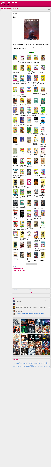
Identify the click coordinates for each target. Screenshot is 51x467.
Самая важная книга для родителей (29, 186)
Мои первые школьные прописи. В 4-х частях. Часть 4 (16, 238)
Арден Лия (34, 260)
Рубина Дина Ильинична (36, 208)
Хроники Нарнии (35, 186)
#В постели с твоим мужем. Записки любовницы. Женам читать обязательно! (23, 62)
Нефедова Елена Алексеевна (16, 95)
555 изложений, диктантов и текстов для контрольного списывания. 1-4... (23, 166)
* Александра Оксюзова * (47, 459)
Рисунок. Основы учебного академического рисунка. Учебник (16, 155)
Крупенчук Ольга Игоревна (43, 135)
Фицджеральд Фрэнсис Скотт (16, 187)
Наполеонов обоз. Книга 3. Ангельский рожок (36, 207)
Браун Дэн (41, 62)
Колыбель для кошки (42, 238)
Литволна (49, 463)
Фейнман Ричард (42, 260)
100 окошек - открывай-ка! (23, 153)
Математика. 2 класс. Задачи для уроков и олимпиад (30, 164)
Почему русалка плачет (29, 82)
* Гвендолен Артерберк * (16, 461)
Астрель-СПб (26, 463)
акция (24, 463)
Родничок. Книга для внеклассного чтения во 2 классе (29, 259)
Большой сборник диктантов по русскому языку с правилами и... (23, 94)
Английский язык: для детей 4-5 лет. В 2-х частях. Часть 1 (23, 113)
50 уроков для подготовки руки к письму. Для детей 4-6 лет (43, 155)
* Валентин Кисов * (34, 460)
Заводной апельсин (29, 207)
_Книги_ (15, 266)
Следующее (15, 289)
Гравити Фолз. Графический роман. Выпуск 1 (16, 105)
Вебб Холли (41, 105)
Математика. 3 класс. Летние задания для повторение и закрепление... (16, 82)
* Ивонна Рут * (43, 461)
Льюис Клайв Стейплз (15, 144)
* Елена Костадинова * (35, 461)
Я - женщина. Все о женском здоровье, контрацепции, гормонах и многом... (36, 196)
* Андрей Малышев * (19, 460)
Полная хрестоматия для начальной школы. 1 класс (43, 144)
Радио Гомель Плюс (42, 464)
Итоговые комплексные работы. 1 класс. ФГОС (15, 227)
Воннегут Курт (41, 239)
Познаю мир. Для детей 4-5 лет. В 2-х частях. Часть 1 (36, 133)
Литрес (16, 464)
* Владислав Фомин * (44, 460)
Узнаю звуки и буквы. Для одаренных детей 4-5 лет (16, 134)
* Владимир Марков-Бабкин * (39, 460)
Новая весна (17, 303)
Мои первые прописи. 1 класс (36, 175)
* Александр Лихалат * (31, 459)
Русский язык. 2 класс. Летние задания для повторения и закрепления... (16, 93)
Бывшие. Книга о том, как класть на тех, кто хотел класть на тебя (16, 207)
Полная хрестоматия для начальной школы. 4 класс (36, 82)
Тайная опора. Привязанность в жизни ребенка (30, 124)
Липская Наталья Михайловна (36, 62)
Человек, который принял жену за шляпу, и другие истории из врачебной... (23, 239)
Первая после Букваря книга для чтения (30, 133)
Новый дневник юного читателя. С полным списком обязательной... (23, 197)
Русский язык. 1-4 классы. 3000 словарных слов (43, 123)
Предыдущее (48, 289)
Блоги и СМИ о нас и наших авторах (37, 463)
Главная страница (31, 289)
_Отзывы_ (14, 459)
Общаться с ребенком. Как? (16, 114)
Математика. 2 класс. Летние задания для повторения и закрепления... (30, 114)
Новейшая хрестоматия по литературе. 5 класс (30, 104)
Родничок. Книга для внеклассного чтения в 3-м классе (30, 196)
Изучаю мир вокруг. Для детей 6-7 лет (23, 134)
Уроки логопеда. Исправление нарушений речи (16, 71)
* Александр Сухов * (42, 459)
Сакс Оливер (21, 240)
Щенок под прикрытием (22, 124)
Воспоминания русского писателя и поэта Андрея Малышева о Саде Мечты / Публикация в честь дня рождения (30, 313)
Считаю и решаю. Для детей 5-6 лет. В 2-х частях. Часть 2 (23, 104)
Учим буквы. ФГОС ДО (35, 154)
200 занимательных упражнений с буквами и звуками (36, 72)
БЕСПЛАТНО (31, 463)
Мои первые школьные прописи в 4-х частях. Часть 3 (30, 237)
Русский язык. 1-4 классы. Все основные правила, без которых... (23, 176)
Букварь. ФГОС (42, 113)
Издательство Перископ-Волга (45, 463)
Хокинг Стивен (21, 218)
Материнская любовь (42, 186)
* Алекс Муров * (26, 459)
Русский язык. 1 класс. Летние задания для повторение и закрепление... (23, 82)
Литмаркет (14, 464)
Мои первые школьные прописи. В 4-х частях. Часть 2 (43, 228)
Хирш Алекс (28, 229)
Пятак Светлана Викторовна (16, 125)
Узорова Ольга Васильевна (16, 83)
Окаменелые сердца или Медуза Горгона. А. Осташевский (31, 464)
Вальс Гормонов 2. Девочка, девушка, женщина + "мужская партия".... (36, 217)
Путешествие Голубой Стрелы (30, 154)
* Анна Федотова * (29, 460)
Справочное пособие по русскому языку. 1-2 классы (43, 176)
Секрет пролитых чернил (43, 104)
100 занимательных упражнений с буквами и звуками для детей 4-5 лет (29, 93)
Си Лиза (21, 249)
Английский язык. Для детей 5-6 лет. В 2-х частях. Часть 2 (30, 61)
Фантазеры (34, 92)
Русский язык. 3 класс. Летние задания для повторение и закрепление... (43, 72)
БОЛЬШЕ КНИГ (31, 52)
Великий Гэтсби (15, 186)
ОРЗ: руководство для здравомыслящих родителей (43, 216)
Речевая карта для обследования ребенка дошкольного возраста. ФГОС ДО (43, 134)
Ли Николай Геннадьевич (16, 156)
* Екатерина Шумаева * (30, 461)
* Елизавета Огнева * (40, 461)
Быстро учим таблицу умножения (35, 104)
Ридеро (45, 464)
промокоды (39, 464)
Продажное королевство (15, 165)
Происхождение (35, 165)
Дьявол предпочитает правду (19, 306)
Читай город (47, 464)
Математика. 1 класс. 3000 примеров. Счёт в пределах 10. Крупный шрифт (16, 217)
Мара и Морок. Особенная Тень (36, 259)
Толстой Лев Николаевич (36, 85)
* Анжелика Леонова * (24, 460)
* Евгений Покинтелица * (21, 461)
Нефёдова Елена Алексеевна (43, 125)
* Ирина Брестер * (47, 461)
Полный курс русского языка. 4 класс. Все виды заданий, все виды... (30, 218)
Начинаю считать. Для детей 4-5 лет (30, 71)
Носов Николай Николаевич (16, 61)
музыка (24, 464)
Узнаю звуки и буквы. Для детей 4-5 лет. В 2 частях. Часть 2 (16, 124)
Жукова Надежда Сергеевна (16, 72)
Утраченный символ (42, 165)
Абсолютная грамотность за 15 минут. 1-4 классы (43, 248)
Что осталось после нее (29, 176)
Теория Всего (21, 217)
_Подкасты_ (17, 459)
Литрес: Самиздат (19, 464)
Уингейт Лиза (28, 249)
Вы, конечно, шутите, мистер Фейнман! (43, 259)
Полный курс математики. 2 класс (36, 238)
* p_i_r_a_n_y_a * (18, 463)
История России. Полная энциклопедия (43, 195)
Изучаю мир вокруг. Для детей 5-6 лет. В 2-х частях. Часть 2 (43, 93)
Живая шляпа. (14, 60)
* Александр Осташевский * (37, 459)
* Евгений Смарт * (26, 461)
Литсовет (23, 464)
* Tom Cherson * (22, 463)
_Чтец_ (24, 459)
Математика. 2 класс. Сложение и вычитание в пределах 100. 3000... (16, 259)
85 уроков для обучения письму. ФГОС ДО (36, 143)
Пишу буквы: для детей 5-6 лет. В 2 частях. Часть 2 (36, 113)
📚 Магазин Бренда (9, 3)
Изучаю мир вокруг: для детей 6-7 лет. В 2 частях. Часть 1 (36, 61)
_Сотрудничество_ (21, 459)
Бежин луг (29, 463)
